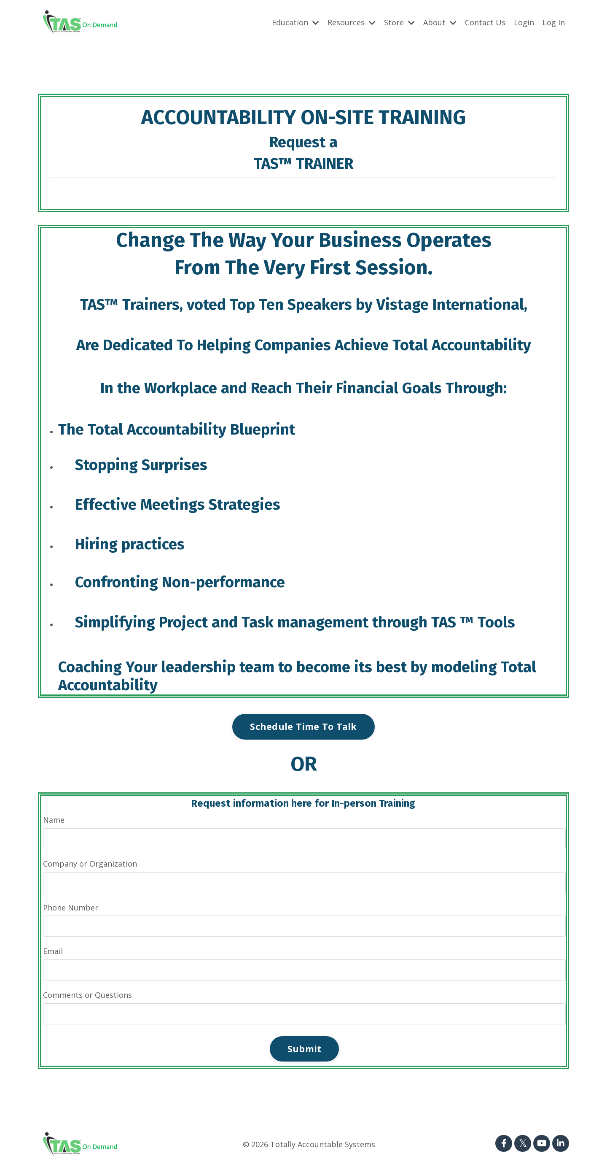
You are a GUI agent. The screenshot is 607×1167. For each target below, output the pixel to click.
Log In (554, 22)
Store (399, 22)
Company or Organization (90, 864)
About (440, 22)
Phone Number (70, 907)
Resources (352, 22)
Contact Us (485, 22)
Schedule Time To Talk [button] (303, 726)
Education (295, 22)
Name (53, 820)
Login (524, 22)
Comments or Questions (87, 995)
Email (53, 951)
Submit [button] (304, 1049)
